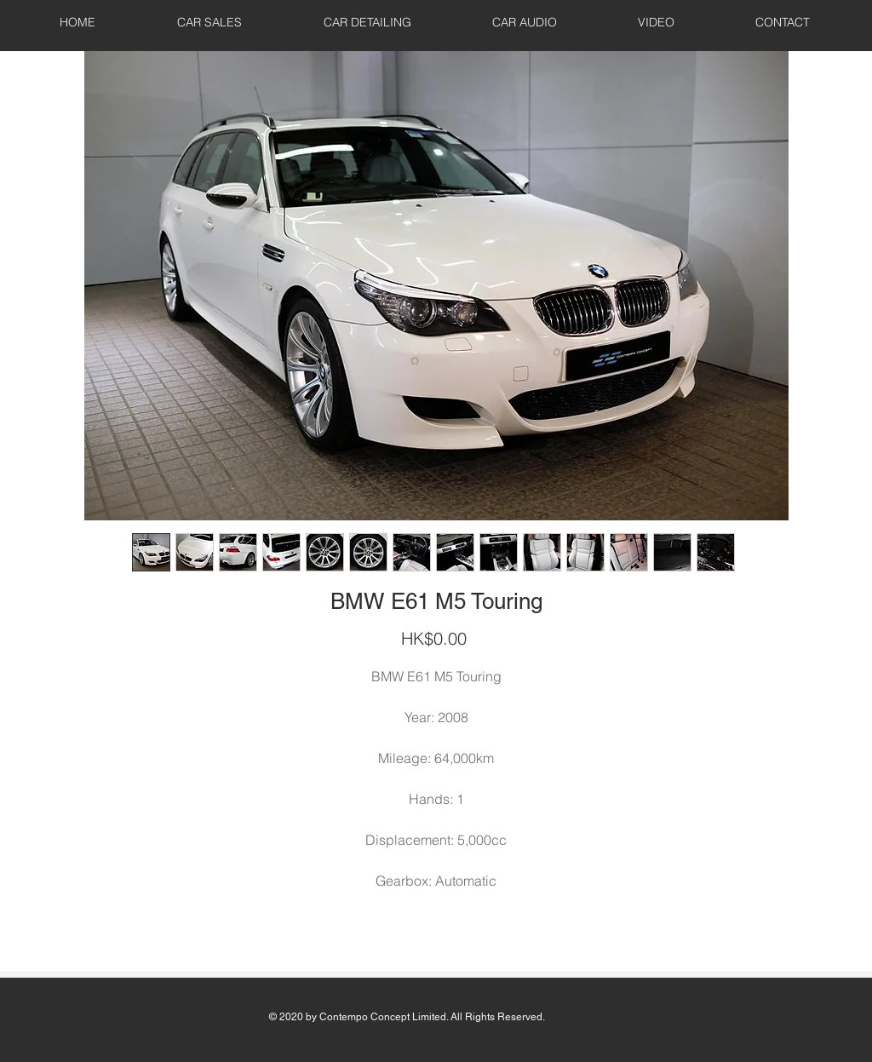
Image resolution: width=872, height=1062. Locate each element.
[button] (209, 22)
